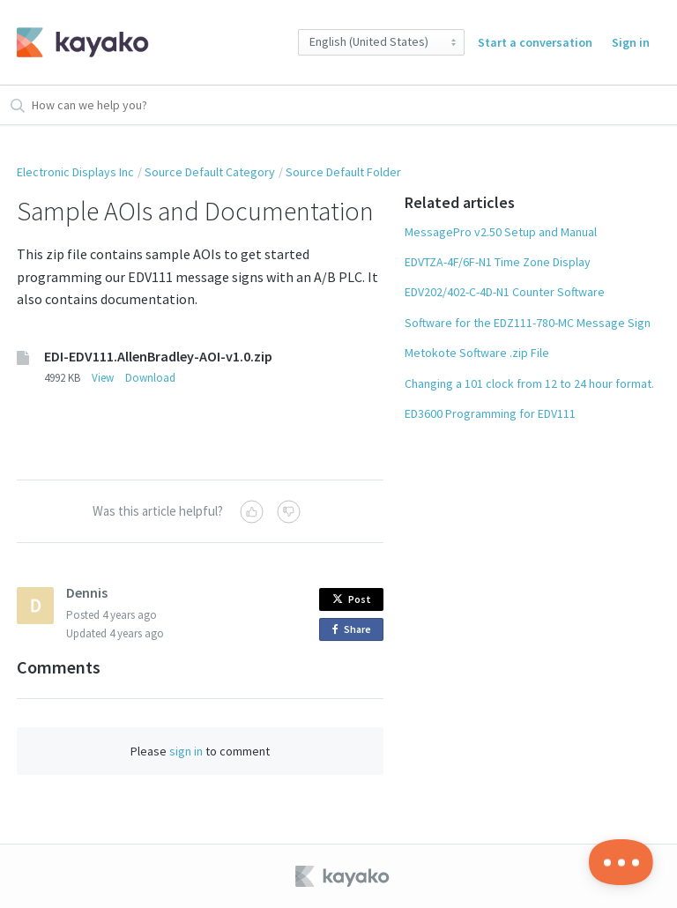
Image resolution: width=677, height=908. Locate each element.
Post (351, 599)
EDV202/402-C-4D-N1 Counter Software (505, 292)
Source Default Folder (343, 172)
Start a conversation (535, 42)
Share (354, 630)
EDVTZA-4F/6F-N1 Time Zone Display (498, 262)
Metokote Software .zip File (477, 353)
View (103, 377)
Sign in (631, 42)
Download (150, 377)
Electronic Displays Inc (75, 172)
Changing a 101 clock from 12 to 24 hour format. (529, 383)
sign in (186, 751)
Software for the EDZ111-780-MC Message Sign (528, 323)
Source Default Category (210, 172)
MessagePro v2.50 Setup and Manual (501, 232)
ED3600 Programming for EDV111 (490, 413)
